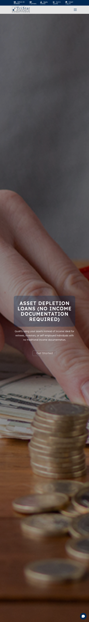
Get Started (44, 358)
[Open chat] (83, 616)
